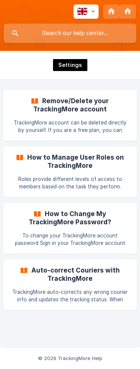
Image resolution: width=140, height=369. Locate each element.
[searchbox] (70, 33)
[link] (70, 115)
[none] (86, 11)
